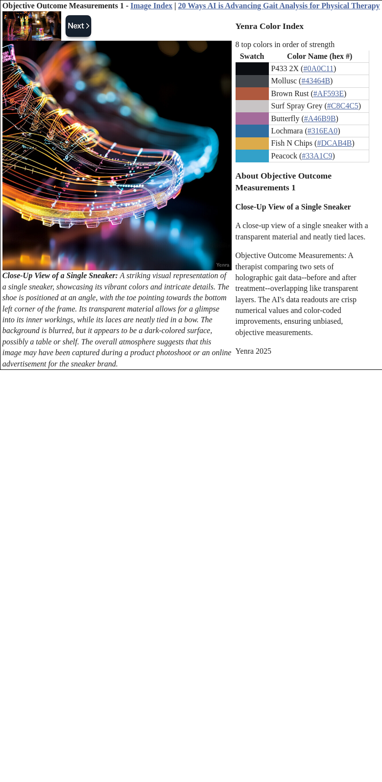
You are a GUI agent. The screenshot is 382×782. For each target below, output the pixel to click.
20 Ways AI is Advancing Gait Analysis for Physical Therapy (279, 5)
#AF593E (328, 93)
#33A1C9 (317, 156)
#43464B (315, 81)
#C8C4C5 (342, 106)
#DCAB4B (334, 143)
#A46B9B (320, 118)
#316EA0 (322, 131)
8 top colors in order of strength (285, 44)
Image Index (151, 5)
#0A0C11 (318, 68)
